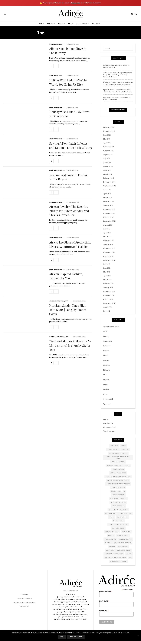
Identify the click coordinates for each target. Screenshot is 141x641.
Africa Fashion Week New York (118, 484)
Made (60, 24)
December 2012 (109, 248)
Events (95, 24)
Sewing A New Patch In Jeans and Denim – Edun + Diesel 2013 (70, 145)
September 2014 (109, 186)
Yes (61, 637)
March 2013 (107, 237)
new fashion (122, 546)
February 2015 (108, 178)
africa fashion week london (118, 480)
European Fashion (112, 532)
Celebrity (106, 346)
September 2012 (109, 260)
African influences (118, 502)
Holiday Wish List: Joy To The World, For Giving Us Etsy (68, 82)
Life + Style (82, 24)
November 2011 (109, 295)
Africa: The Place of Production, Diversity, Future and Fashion (70, 244)
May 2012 (106, 272)
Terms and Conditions (24, 598)
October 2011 (108, 299)
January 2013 (108, 244)
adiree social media (114, 465)
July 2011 (106, 311)
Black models (118, 520)
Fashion (106, 360)
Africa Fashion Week (111, 327)
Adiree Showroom (118, 462)
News (60, 44)
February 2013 (108, 241)
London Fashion (125, 539)
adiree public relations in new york (118, 457)
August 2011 (107, 307)
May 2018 (106, 139)
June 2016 (107, 162)
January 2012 (108, 288)
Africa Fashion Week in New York (118, 476)
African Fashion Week (118, 498)
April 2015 (107, 170)
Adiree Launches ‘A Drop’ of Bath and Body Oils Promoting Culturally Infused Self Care (117, 75)
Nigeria (129, 554)
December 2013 (109, 209)
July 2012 (106, 264)
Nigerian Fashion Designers (115, 557)
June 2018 (107, 135)
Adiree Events (113, 449)
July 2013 (106, 229)
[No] (138, 635)
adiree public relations (118, 453)
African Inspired (118, 506)
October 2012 (108, 256)
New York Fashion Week (114, 554)
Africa (127, 465)
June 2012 (107, 268)
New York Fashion (123, 550)
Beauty (105, 336)
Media (105, 384)
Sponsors (107, 404)
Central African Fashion (118, 524)
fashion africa (122, 535)
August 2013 (107, 225)
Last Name (104, 611)
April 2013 (107, 233)
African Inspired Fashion (118, 509)
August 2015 (108, 166)
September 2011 (109, 303)
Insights (55, 301)
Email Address (105, 591)
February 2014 (108, 201)
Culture (106, 351)
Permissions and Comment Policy (24, 602)
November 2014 (109, 182)
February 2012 (108, 284)
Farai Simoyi (126, 532)
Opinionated (108, 399)
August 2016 (108, 155)
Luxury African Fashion (122, 543)
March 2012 (107, 280)
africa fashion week (118, 473)
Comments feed (109, 427)
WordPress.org (109, 431)
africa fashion (118, 469)
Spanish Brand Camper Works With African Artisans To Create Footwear (117, 91)
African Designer (118, 487)
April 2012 (107, 276)
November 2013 (109, 213)
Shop (41, 24)
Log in (105, 419)
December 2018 (109, 131)
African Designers (118, 491)
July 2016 (106, 158)
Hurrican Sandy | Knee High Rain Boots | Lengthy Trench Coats (68, 309)
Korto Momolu (110, 539)
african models (125, 513)
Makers (55, 44)
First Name (104, 601)
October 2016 (108, 151)
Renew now (75, 3)
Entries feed (108, 423)
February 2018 (108, 147)
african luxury (110, 513)
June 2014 (107, 190)
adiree (123, 446)
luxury (107, 543)
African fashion (118, 495)
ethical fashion (118, 528)
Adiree (50, 24)
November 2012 (109, 252)
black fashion (122, 517)
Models (112, 546)
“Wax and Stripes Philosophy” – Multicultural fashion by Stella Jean (70, 345)
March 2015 (107, 174)
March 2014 (107, 198)
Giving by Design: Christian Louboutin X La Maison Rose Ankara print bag (118, 83)
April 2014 (107, 194)
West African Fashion (118, 561)
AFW (50, 44)
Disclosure (24, 594)
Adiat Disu (114, 446)
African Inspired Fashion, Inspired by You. (66, 276)
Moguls (106, 389)
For (70, 24)
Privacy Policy (24, 606)
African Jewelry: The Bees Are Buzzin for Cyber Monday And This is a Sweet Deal (69, 211)
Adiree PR (125, 449)
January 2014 (108, 205)
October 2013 (108, 217)
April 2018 (107, 143)
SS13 (130, 557)
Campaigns (107, 341)
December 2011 (109, 291)
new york (110, 550)
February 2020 (108, 127)
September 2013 (109, 221)
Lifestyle (106, 370)
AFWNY (111, 517)
